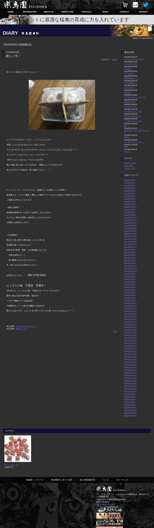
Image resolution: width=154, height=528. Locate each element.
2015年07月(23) (130, 311)
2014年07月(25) (130, 343)
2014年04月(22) (130, 351)
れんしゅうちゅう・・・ (26, 326)
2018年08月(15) (130, 215)
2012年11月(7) (130, 394)
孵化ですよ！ (22, 329)
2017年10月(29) (130, 241)
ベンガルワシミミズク (133, 111)
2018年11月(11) (130, 207)
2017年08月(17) (130, 247)
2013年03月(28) (130, 383)
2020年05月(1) (130, 180)
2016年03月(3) (130, 290)
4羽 (125, 126)
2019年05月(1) (130, 191)
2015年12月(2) (130, 298)
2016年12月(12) (130, 268)
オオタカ (127, 68)
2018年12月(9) (130, 204)
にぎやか (127, 92)
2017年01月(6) (130, 266)
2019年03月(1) (130, 196)
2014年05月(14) (130, 348)
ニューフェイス (130, 106)
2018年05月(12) (130, 223)
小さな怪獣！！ (130, 83)
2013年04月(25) (130, 381)
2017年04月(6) (130, 258)
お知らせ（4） (130, 168)
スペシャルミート (11, 465)
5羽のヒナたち (130, 102)
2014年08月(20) (130, 340)
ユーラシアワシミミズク (134, 59)
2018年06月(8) (130, 220)
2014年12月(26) (130, 330)
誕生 (126, 147)
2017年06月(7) (130, 252)
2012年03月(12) (130, 415)
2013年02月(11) (130, 386)
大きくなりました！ (132, 116)
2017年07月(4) (130, 249)
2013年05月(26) (130, 378)
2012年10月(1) (130, 397)
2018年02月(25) (130, 231)
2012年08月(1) (130, 402)
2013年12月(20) (130, 362)
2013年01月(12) (130, 389)
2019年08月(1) (130, 183)
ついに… (127, 151)
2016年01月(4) (130, 295)
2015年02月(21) (130, 324)
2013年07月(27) (130, 373)
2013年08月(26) (130, 370)
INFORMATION (29, 12)
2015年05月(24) (130, 316)
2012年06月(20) (130, 407)
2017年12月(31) (130, 236)
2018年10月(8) (130, 209)
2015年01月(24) (130, 327)
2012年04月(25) (130, 413)
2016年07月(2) (130, 279)
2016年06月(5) (130, 282)
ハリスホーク (129, 73)
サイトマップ (122, 480)
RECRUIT (143, 12)
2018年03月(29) (130, 228)
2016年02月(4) (130, 292)
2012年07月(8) (130, 405)
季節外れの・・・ (131, 78)
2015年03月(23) (130, 322)
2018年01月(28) (130, 233)
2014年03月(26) (130, 354)
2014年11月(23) (130, 332)
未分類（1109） (130, 163)
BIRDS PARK (67, 12)
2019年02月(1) (130, 199)
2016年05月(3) (130, 284)
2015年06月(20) (130, 314)
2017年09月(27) (130, 244)
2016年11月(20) (130, 271)
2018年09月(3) (130, 212)
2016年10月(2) (130, 274)
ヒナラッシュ (129, 87)
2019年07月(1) (130, 185)
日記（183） (129, 166)
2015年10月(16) (130, 303)
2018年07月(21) (130, 217)
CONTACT (124, 12)
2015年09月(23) (130, 306)
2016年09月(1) (130, 276)
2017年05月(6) (130, 255)
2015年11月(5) (130, 300)
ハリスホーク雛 (130, 64)
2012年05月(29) (130, 410)
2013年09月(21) (130, 367)
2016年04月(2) (130, 287)
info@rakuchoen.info (105, 504)
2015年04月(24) (130, 319)
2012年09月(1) (130, 399)
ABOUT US (49, 12)
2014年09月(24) (130, 338)
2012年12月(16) (130, 391)
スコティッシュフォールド (135, 97)
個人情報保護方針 (87, 480)
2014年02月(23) (130, 356)
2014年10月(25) (130, 335)
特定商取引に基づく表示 (61, 480)
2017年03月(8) (130, 260)
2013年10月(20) (130, 365)
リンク (106, 480)
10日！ (127, 137)
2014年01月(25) (130, 359)
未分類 (114, 59)
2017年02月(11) (130, 263)
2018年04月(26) (130, 225)
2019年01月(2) (130, 201)
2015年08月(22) (130, 308)
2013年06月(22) (130, 375)
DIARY (105, 12)
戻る (115, 331)
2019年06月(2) (130, 188)
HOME (11, 12)
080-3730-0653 (102, 502)
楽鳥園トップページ (34, 480)
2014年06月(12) (130, 346)
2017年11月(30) (130, 239)
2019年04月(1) (130, 193)
